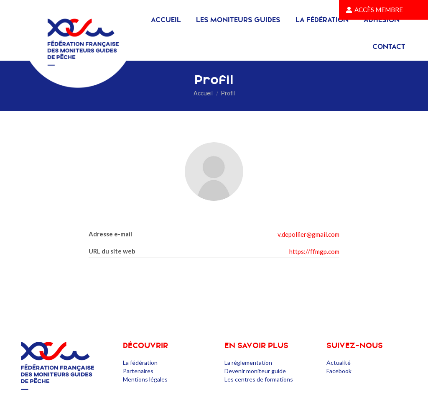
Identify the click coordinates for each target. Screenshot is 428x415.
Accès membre (374, 9)
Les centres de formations (258, 379)
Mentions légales (145, 379)
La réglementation (248, 362)
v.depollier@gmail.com (308, 234)
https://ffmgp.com (314, 251)
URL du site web (112, 251)
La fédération (140, 362)
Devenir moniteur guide (255, 370)
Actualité (338, 362)
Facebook (339, 370)
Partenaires (138, 370)
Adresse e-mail (110, 234)
